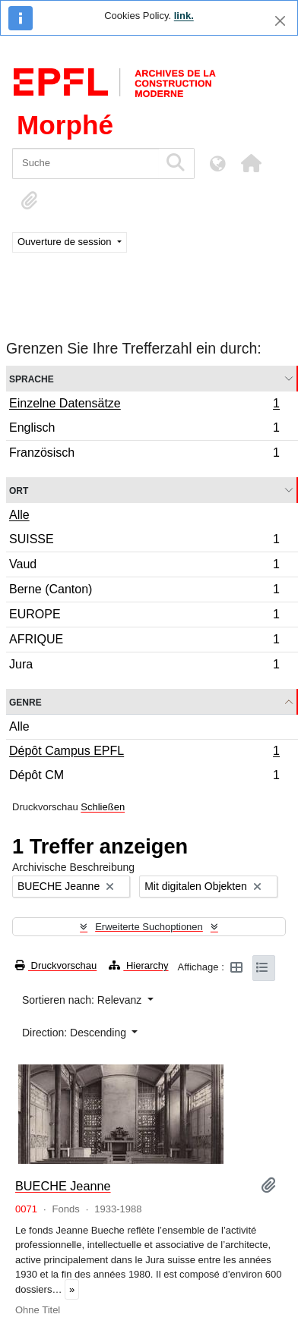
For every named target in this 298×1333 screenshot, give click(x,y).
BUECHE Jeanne (63, 1186)
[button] (251, 163)
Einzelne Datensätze (144, 405)
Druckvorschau (56, 965)
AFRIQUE (144, 641)
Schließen (103, 807)
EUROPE (144, 616)
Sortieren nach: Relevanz (83, 1000)
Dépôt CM (144, 777)
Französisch (144, 454)
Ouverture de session (65, 241)
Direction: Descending (75, 1032)
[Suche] (85, 163)
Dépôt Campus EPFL (144, 752)
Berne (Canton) (144, 591)
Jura (144, 666)
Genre (25, 701)
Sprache (31, 378)
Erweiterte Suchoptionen (149, 926)
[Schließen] (280, 21)
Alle (19, 514)
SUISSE (144, 541)
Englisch (144, 430)
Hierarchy (138, 965)
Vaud (144, 566)
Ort (18, 490)
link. (184, 15)
